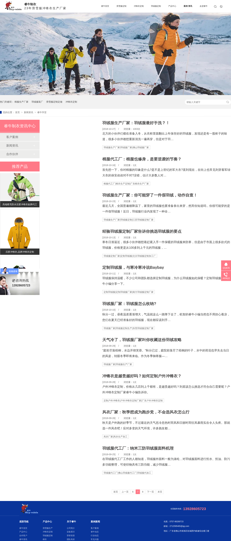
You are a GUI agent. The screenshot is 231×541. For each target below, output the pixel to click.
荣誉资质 (71, 535)
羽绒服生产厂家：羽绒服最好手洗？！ (136, 123)
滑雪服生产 (48, 528)
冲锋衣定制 (71, 101)
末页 (160, 491)
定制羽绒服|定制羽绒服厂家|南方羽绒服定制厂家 (128, 292)
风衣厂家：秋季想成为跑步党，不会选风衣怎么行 (145, 412)
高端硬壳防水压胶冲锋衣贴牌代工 (19, 205)
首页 (17, 112)
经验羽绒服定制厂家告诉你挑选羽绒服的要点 (142, 231)
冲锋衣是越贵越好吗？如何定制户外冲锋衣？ (142, 376)
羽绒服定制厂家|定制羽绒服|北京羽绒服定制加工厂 (130, 256)
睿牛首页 (23, 528)
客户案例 (12, 137)
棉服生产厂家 (21, 101)
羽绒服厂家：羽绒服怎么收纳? (129, 303)
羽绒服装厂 (37, 101)
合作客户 (23, 535)
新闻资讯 (29, 112)
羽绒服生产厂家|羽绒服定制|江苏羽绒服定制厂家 (128, 219)
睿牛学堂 (42, 112)
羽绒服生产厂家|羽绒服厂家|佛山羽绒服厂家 (126, 147)
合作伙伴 (12, 154)
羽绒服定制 (48, 535)
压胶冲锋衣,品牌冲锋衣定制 (20, 252)
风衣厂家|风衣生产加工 (115, 436)
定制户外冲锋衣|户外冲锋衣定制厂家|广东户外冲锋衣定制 (133, 400)
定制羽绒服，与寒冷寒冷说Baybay (133, 267)
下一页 (150, 491)
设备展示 (71, 532)
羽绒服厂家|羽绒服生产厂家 (118, 364)
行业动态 (95, 535)
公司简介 (71, 528)
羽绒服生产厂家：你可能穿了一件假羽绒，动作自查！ (149, 195)
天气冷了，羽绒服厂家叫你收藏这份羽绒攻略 (142, 340)
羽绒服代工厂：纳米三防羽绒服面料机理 (138, 448)
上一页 (125, 491)
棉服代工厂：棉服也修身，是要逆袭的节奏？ (142, 159)
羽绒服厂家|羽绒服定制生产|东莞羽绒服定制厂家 (128, 328)
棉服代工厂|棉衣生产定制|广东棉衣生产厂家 (126, 183)
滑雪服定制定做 (54, 101)
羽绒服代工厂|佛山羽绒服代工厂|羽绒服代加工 (127, 473)
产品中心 (23, 532)
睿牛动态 (95, 532)
